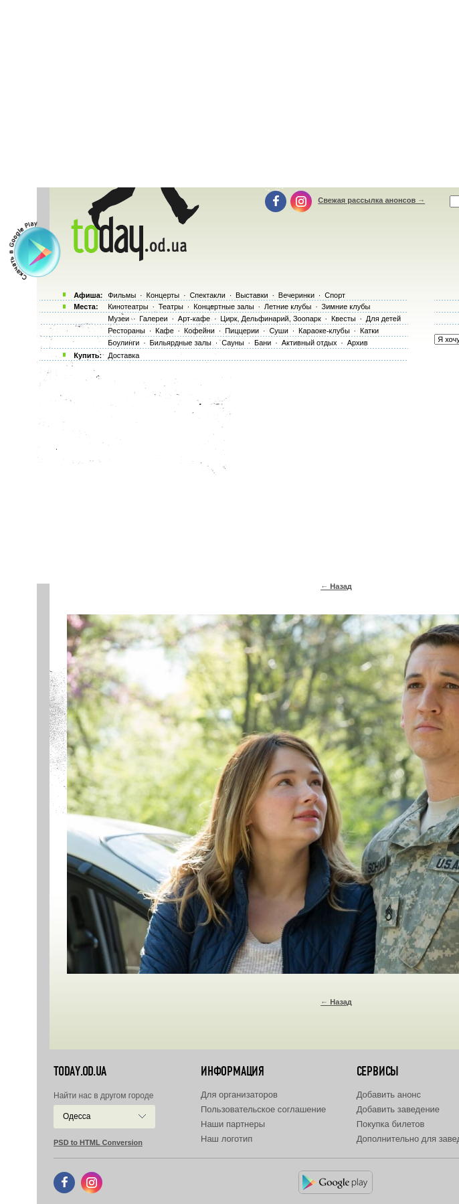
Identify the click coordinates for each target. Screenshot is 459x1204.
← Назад (336, 586)
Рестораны (126, 331)
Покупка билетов (391, 1124)
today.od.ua (80, 1071)
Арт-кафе (194, 319)
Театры (171, 307)
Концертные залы (223, 307)
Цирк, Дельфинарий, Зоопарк (270, 319)
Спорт (335, 295)
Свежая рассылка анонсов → (371, 200)
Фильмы (122, 295)
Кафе (164, 331)
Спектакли (207, 295)
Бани (263, 343)
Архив (357, 343)
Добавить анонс (389, 1095)
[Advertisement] (248, 468)
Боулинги (123, 343)
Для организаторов (239, 1095)
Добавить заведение (398, 1109)
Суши (278, 331)
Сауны (232, 343)
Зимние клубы (346, 307)
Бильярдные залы (180, 343)
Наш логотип (226, 1139)
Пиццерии (242, 331)
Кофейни (199, 331)
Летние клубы (288, 307)
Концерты (162, 295)
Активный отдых (309, 343)
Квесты (343, 319)
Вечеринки (296, 295)
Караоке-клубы (324, 331)
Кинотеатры (128, 307)
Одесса (76, 1116)
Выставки (252, 295)
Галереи (153, 319)
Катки (369, 331)
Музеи (118, 319)
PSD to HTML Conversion (98, 1142)
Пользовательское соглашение (263, 1109)
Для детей (383, 319)
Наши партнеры (233, 1124)
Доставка (123, 355)
